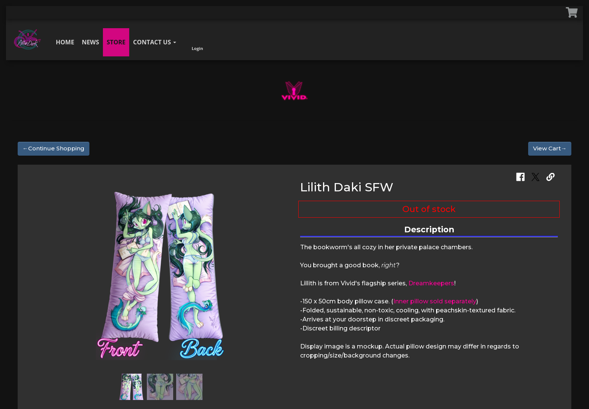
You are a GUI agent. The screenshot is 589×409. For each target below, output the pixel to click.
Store (116, 42)
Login (197, 40)
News (90, 42)
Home (65, 42)
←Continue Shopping (54, 148)
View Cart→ (549, 148)
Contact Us (154, 42)
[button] (38, 270)
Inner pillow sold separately (434, 301)
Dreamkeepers (431, 283)
